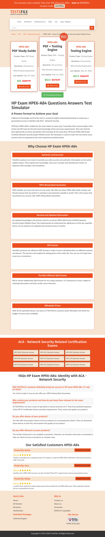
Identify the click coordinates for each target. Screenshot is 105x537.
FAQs (50, 22)
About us (57, 504)
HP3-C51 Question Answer (49, 365)
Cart (56, 22)
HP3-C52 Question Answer (75, 365)
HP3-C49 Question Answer (23, 365)
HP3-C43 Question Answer (75, 358)
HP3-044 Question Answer (23, 358)
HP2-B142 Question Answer (24, 352)
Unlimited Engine (20, 518)
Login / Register (65, 22)
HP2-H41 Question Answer (49, 352)
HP (19, 34)
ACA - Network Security (31, 34)
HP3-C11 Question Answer (49, 358)
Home (19, 22)
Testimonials (18, 510)
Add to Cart (24, 87)
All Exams (17, 507)
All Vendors (28, 22)
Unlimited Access (40, 22)
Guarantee (58, 507)
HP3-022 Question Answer (75, 352)
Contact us (58, 500)
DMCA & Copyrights (62, 510)
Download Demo (52, 95)
